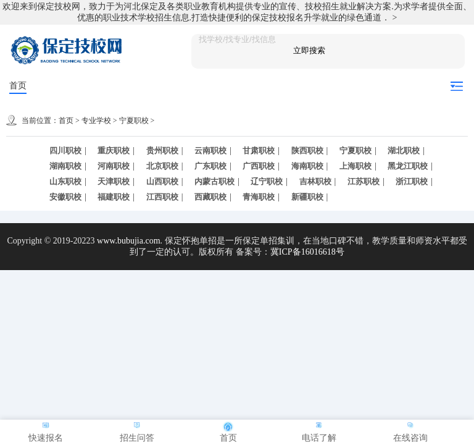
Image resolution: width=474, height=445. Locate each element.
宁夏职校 (134, 120)
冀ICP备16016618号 (307, 251)
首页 (18, 85)
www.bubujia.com (128, 240)
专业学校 (96, 120)
